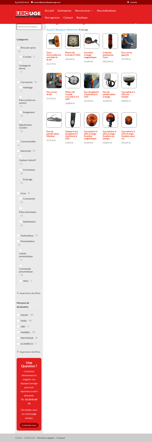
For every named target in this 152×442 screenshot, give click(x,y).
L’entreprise (64, 10)
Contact (68, 17)
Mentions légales (46, 437)
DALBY (24, 314)
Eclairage (27, 179)
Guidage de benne (25, 67)
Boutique (82, 17)
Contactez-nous (29, 425)
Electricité (26, 150)
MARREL (25, 332)
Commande (29, 198)
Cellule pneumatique (26, 255)
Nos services (82, 10)
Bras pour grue (28, 47)
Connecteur (29, 169)
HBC (23, 326)
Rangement (29, 112)
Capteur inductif (27, 160)
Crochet (27, 56)
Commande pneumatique (26, 270)
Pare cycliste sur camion (27, 101)
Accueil (49, 10)
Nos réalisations (106, 10)
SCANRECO (27, 343)
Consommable (28, 141)
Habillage (28, 87)
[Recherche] (44, 27)
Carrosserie (27, 82)
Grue (23, 193)
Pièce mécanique (27, 211)
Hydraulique (27, 235)
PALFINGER (27, 337)
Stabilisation (29, 221)
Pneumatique (27, 241)
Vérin (25, 280)
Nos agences (52, 17)
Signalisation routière (25, 126)
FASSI (24, 320)
